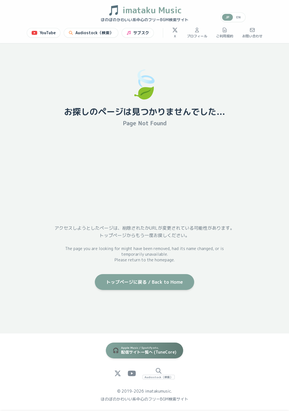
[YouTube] (132, 373)
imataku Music (145, 10)
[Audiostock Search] (159, 373)
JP (227, 17)
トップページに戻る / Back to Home (144, 282)
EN (238, 17)
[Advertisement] (144, 175)
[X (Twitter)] (117, 373)
